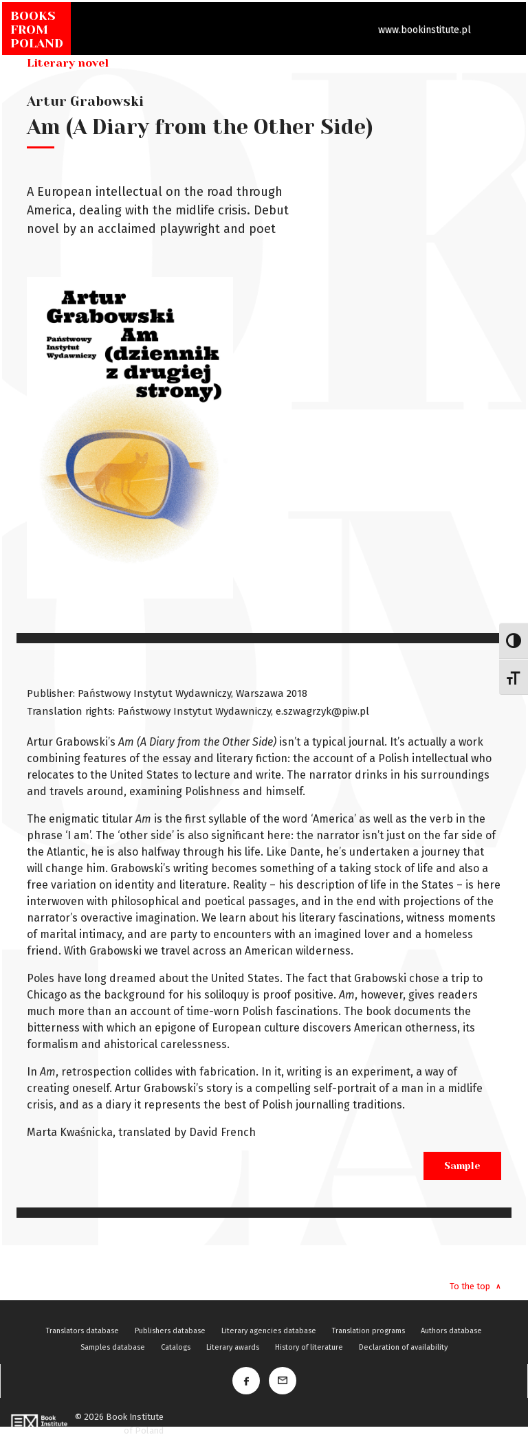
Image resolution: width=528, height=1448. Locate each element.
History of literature (309, 1347)
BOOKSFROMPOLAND (36, 29)
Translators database (82, 1330)
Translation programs (368, 1330)
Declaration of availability (403, 1347)
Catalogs (175, 1347)
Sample (462, 1165)
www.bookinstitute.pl (424, 30)
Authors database (451, 1330)
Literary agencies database (268, 1330)
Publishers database (170, 1330)
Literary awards (232, 1347)
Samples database (112, 1347)
